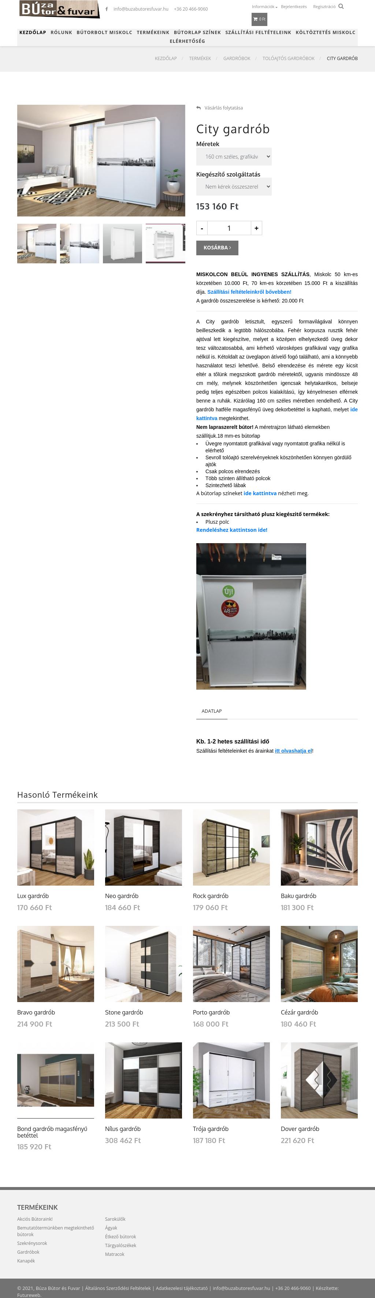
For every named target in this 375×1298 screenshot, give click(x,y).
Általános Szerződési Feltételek (119, 1288)
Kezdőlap (32, 32)
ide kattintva (260, 493)
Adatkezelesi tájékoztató (185, 1288)
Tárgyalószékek (120, 1245)
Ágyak (111, 1228)
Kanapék (26, 1261)
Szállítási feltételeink (258, 32)
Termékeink (153, 32)
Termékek (200, 59)
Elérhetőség (187, 41)
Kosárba (217, 247)
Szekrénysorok (32, 1243)
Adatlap (212, 711)
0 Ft (259, 19)
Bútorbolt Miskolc (104, 32)
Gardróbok (236, 59)
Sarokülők (115, 1219)
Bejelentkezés (294, 6)
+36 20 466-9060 (300, 1288)
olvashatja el (296, 751)
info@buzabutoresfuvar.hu (246, 1288)
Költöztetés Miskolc (326, 32)
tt (278, 751)
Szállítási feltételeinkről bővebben (248, 292)
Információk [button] (263, 6)
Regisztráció (324, 6)
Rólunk (61, 32)
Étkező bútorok (120, 1237)
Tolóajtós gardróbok (289, 59)
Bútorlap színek (197, 32)
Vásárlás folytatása (219, 108)
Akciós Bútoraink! (35, 1219)
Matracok (115, 1254)
